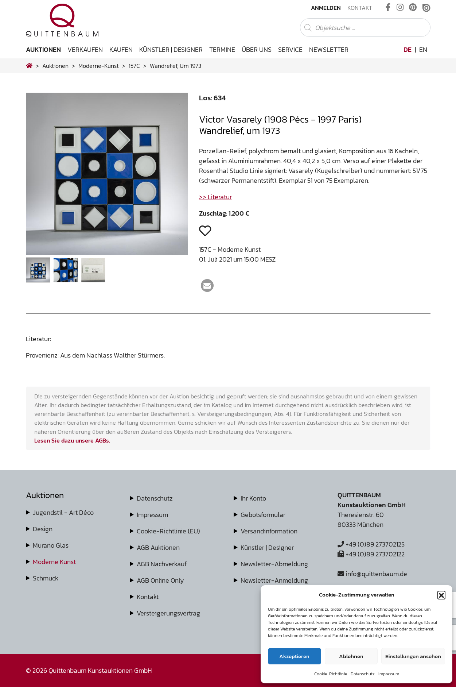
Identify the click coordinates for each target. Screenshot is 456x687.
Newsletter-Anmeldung (274, 580)
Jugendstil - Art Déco (63, 512)
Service (290, 49)
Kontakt (359, 7)
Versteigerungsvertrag (168, 613)
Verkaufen (85, 49)
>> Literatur (215, 197)
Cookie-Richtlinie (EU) (168, 531)
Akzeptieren (294, 656)
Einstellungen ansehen (413, 656)
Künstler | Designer (171, 49)
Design (42, 529)
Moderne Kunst (54, 562)
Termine (222, 49)
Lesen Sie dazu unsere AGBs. (72, 440)
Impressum (388, 674)
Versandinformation (269, 531)
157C (134, 65)
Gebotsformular (263, 515)
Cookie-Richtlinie (330, 674)
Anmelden (326, 7)
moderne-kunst (98, 65)
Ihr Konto (253, 498)
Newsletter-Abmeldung (274, 564)
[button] (441, 594)
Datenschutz (363, 674)
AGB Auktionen (158, 547)
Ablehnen (351, 656)
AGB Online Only (160, 580)
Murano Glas (51, 545)
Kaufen (121, 49)
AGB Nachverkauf (162, 564)
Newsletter (328, 49)
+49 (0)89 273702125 (371, 544)
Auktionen (43, 49)
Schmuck (45, 578)
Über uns (257, 49)
